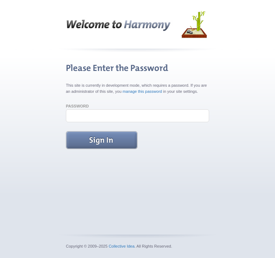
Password (77, 106)
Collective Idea (121, 246)
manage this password (142, 91)
